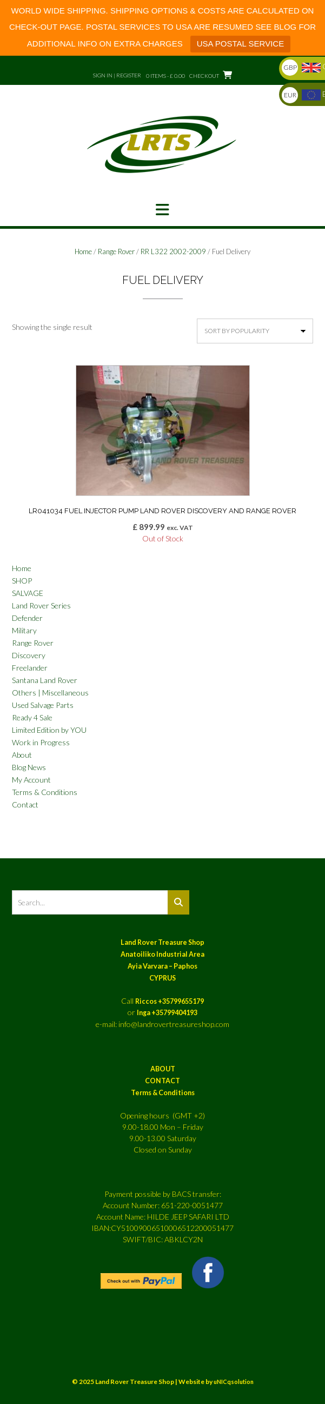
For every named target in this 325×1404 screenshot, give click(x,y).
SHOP (22, 580)
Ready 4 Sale (32, 717)
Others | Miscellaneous (50, 692)
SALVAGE (27, 593)
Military (24, 630)
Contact (25, 804)
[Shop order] (255, 331)
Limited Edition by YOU (49, 729)
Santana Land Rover (44, 680)
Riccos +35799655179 (169, 1001)
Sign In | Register (117, 75)
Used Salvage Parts (43, 705)
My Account (31, 779)
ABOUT (162, 1069)
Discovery (28, 655)
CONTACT (162, 1081)
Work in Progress (41, 742)
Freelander (30, 667)
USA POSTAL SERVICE (240, 43)
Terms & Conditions (44, 792)
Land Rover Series (41, 605)
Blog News (29, 767)
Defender (27, 617)
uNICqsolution (234, 1381)
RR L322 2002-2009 (173, 251)
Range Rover (116, 251)
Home (83, 251)
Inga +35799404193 (167, 1013)
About (22, 754)
